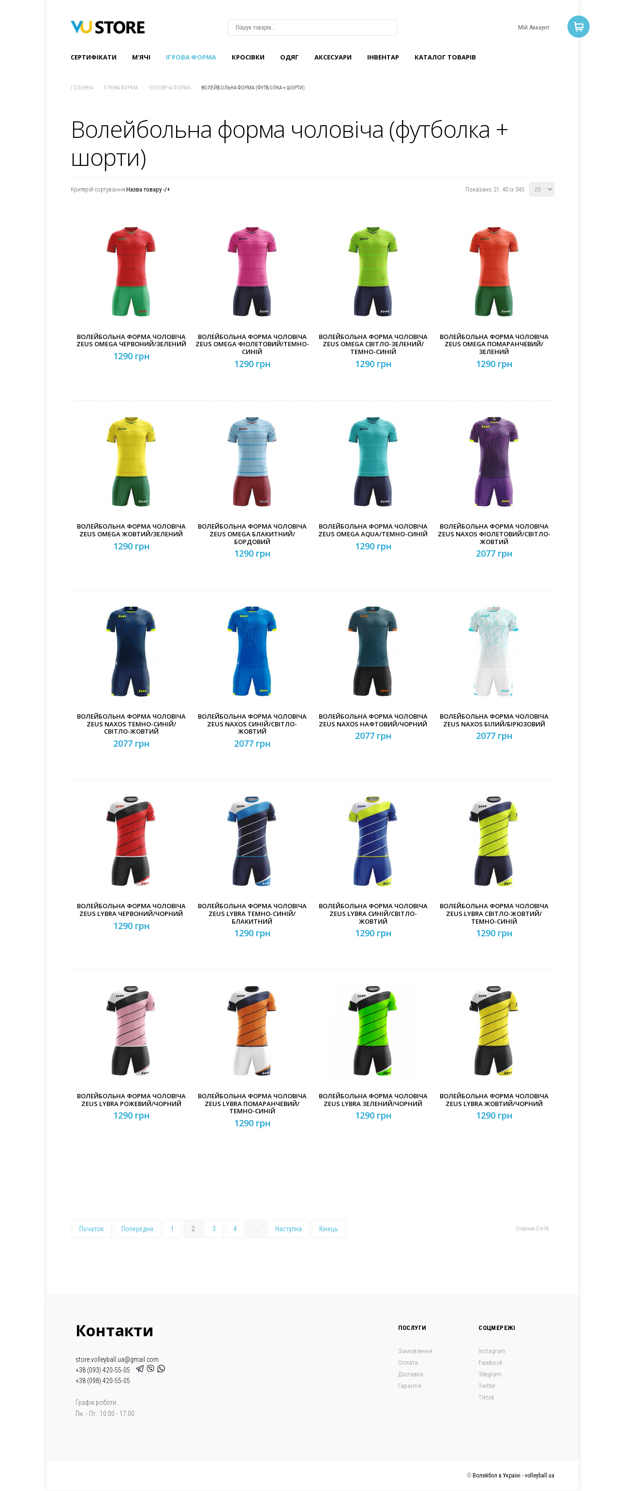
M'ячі (141, 57)
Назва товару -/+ (148, 189)
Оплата (408, 1362)
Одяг (289, 57)
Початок (91, 1229)
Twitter (486, 1385)
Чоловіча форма (170, 88)
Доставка (410, 1374)
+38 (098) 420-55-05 (102, 1381)
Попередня (137, 1229)
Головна (82, 88)
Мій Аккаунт (534, 27)
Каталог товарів (445, 57)
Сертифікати (94, 57)
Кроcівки (248, 57)
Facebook (490, 1362)
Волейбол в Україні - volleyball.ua (513, 1475)
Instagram (492, 1351)
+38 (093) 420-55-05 (104, 1370)
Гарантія (409, 1385)
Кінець (328, 1229)
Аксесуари (333, 57)
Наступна (288, 1229)
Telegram (490, 1374)
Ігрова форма (191, 57)
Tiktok (486, 1397)
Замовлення (415, 1351)
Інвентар (383, 57)
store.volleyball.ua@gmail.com (117, 1359)
